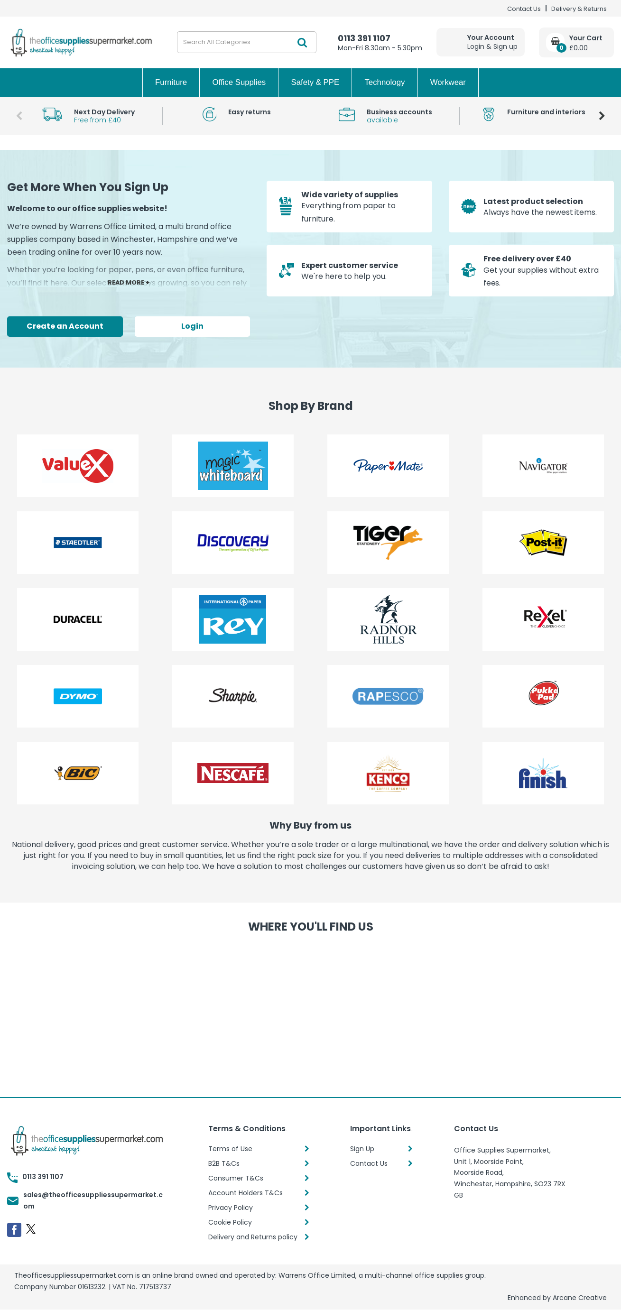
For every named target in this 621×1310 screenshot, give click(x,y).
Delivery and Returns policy (252, 1237)
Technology (384, 82)
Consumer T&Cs (235, 1178)
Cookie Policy (230, 1222)
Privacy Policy (230, 1207)
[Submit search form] (302, 42)
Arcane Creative (580, 1297)
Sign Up (362, 1149)
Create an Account (65, 326)
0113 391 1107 (364, 38)
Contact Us (524, 8)
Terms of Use (230, 1149)
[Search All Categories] (246, 42)
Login (192, 326)
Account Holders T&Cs (245, 1193)
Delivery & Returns (579, 8)
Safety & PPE (315, 82)
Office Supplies (239, 82)
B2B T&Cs (224, 1163)
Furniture (171, 82)
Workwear (448, 82)
